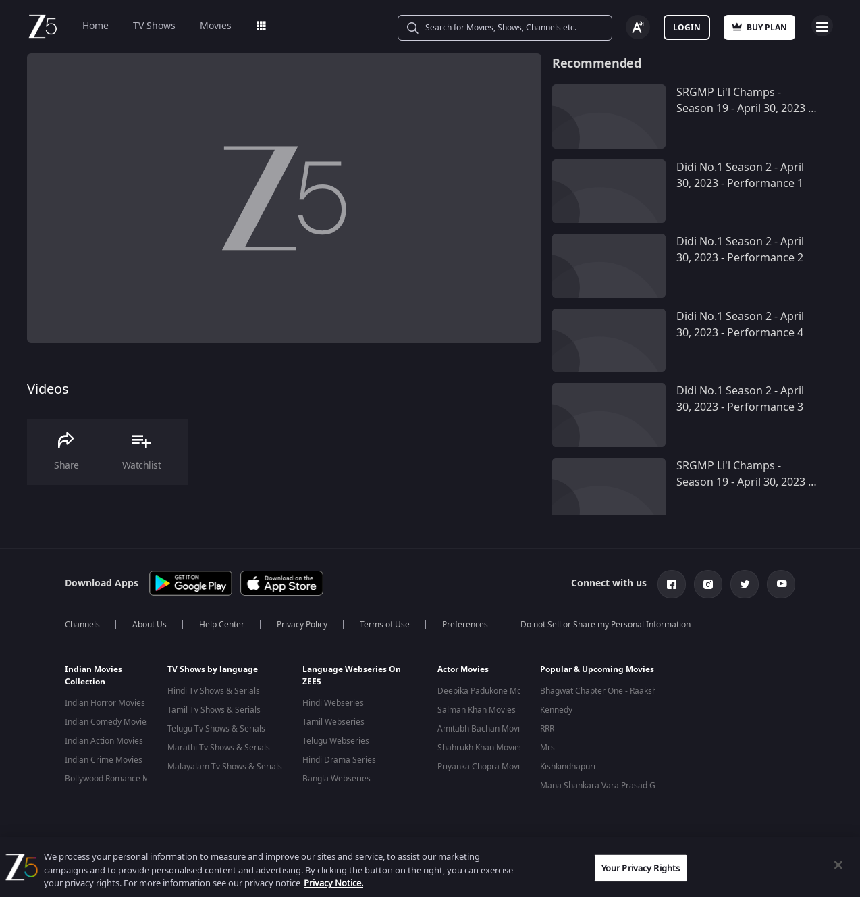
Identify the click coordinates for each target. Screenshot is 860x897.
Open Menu (822, 25)
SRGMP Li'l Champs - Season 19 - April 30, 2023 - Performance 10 (743, 108)
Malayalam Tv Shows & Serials (224, 767)
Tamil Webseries (333, 722)
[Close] (838, 864)
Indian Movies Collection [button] (93, 675)
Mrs (547, 748)
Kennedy (556, 710)
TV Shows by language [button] (212, 669)
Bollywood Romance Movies (117, 779)
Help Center (221, 625)
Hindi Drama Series (339, 760)
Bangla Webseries (336, 779)
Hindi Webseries (333, 703)
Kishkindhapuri (567, 767)
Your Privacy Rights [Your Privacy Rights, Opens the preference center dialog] (640, 867)
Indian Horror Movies (105, 703)
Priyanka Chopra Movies (483, 767)
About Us (149, 625)
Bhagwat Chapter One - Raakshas (603, 691)
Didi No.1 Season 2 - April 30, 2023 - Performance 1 (740, 175)
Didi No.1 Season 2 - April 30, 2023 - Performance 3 (740, 399)
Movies (216, 26)
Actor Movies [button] (463, 669)
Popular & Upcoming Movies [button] (597, 669)
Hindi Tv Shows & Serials (213, 691)
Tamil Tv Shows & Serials (214, 710)
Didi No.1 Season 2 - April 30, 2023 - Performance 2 (740, 250)
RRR (547, 729)
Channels (82, 625)
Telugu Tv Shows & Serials (216, 729)
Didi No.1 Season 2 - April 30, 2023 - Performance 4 (740, 325)
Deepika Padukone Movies (487, 691)
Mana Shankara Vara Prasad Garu (604, 785)
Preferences (465, 625)
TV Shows (154, 26)
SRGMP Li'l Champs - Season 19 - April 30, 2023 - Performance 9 (743, 482)
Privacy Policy (302, 625)
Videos (48, 389)
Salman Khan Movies (476, 710)
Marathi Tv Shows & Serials (218, 748)
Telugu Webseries (335, 741)
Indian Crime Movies (103, 760)
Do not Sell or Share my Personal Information (605, 625)
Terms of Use (385, 625)
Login (687, 28)
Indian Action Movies (104, 741)
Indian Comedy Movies (108, 722)
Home (95, 26)
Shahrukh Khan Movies (480, 748)
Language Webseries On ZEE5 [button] (351, 675)
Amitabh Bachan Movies (483, 729)
